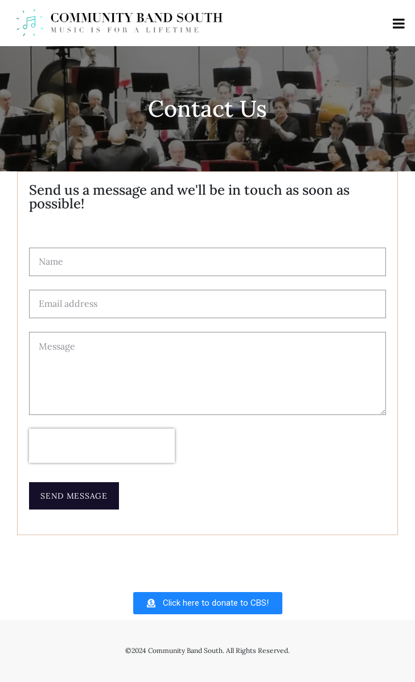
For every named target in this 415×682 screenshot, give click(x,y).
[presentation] (102, 446)
